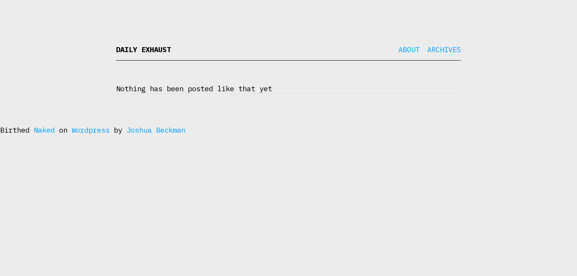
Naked (44, 130)
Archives (444, 49)
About (409, 49)
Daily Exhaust (143, 49)
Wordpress (91, 130)
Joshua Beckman (155, 130)
